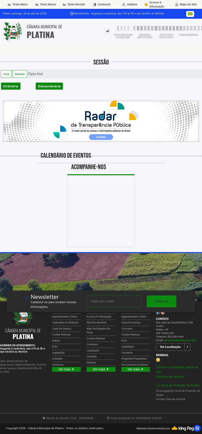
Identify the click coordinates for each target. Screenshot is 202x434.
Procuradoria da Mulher (134, 365)
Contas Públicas (61, 334)
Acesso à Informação (99, 317)
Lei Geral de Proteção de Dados (178, 385)
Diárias (56, 341)
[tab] (107, 31)
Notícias (91, 362)
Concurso (127, 329)
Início (6, 74)
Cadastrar (161, 301)
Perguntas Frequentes (134, 359)
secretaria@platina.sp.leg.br (180, 340)
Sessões (20, 74)
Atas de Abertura (97, 322)
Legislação (58, 353)
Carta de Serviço (61, 329)
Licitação (57, 359)
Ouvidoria (57, 365)
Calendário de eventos (65, 322)
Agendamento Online (64, 317)
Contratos (92, 344)
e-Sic (55, 347)
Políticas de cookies (170, 377)
